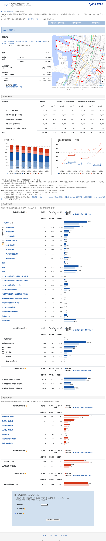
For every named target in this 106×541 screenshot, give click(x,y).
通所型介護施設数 (7, 425)
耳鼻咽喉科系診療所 (12, 254)
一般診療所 (5, 223)
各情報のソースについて (35, 19)
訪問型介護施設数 (7, 421)
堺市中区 (25, 41)
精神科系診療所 (10, 258)
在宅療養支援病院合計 (9, 307)
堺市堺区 (18, 41)
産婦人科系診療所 (11, 241)
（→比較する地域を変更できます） (83, 214)
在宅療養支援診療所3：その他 (11, 285)
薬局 (3, 272)
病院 (3, 263)
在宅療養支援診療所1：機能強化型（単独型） (16, 276)
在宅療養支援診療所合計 (9, 289)
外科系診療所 (10, 232)
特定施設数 (5, 434)
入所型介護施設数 (7, 430)
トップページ (4, 11)
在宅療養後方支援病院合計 (10, 312)
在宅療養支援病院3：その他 (10, 303)
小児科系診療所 (10, 236)
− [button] (102, 81)
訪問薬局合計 (6, 320)
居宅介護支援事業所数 (9, 439)
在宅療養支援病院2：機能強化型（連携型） (15, 298)
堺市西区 (38, 41)
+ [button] (102, 78)
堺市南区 (45, 41)
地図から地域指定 (57, 23)
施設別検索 (96, 23)
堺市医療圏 (11, 41)
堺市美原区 (11, 43)
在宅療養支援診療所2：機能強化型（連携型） (16, 280)
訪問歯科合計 (6, 316)
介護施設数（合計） (8, 416)
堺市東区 (31, 41)
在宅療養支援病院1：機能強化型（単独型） (15, 294)
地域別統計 (12, 11)
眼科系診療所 (10, 249)
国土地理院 (101, 85)
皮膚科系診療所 (10, 245)
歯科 (3, 267)
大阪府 (4, 41)
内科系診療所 (10, 227)
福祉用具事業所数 (7, 443)
